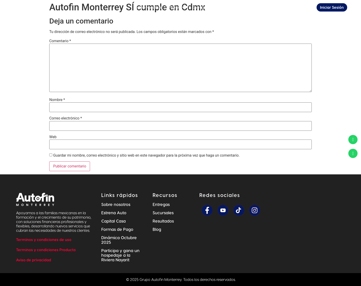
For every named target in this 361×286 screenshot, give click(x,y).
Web (52, 137)
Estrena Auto (113, 212)
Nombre (57, 100)
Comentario (60, 41)
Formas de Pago (117, 229)
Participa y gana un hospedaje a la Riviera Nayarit (120, 255)
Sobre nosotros (115, 204)
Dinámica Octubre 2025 (119, 239)
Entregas (161, 204)
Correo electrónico (65, 118)
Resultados (163, 220)
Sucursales (163, 212)
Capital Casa (113, 220)
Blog (157, 229)
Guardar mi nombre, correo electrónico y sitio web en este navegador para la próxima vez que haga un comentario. (146, 155)
